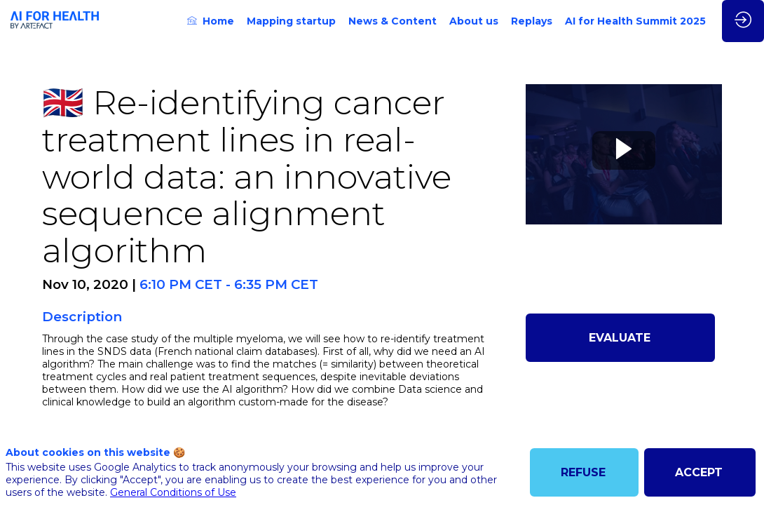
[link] (210, 21)
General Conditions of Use (173, 492)
